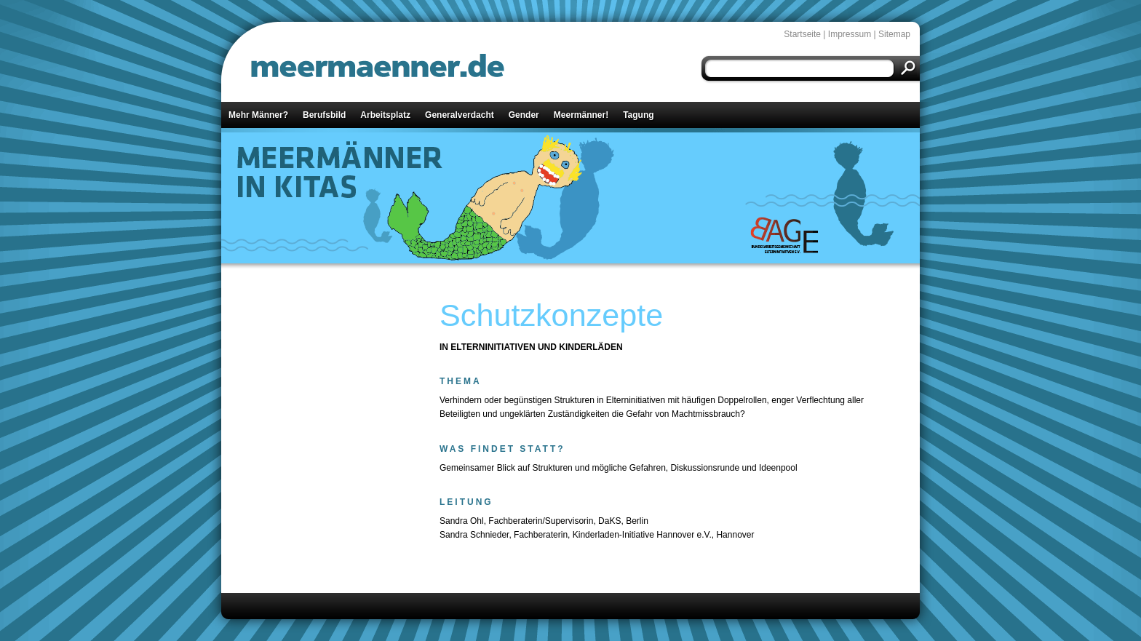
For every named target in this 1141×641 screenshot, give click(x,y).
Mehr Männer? (258, 115)
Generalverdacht (459, 115)
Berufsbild (324, 115)
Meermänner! (581, 115)
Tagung (638, 115)
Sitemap (894, 34)
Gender (524, 115)
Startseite (802, 34)
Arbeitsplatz (385, 115)
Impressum (849, 34)
